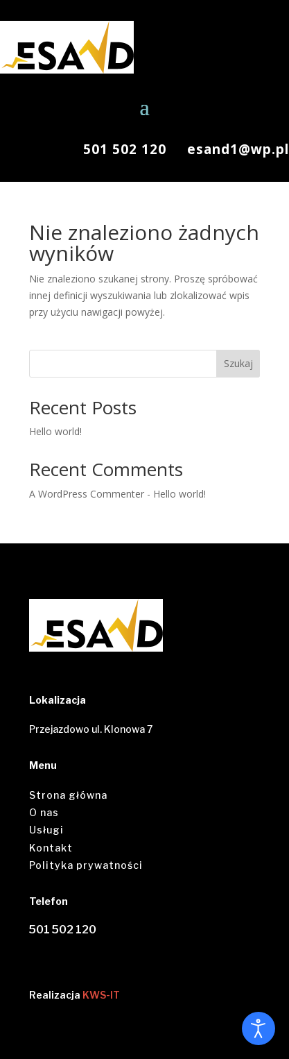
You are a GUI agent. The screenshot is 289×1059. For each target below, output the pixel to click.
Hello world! (55, 431)
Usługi (46, 830)
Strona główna (68, 795)
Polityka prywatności (86, 865)
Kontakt (51, 848)
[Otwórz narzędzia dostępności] (258, 1028)
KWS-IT (101, 995)
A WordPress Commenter (86, 493)
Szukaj (238, 363)
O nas (44, 812)
